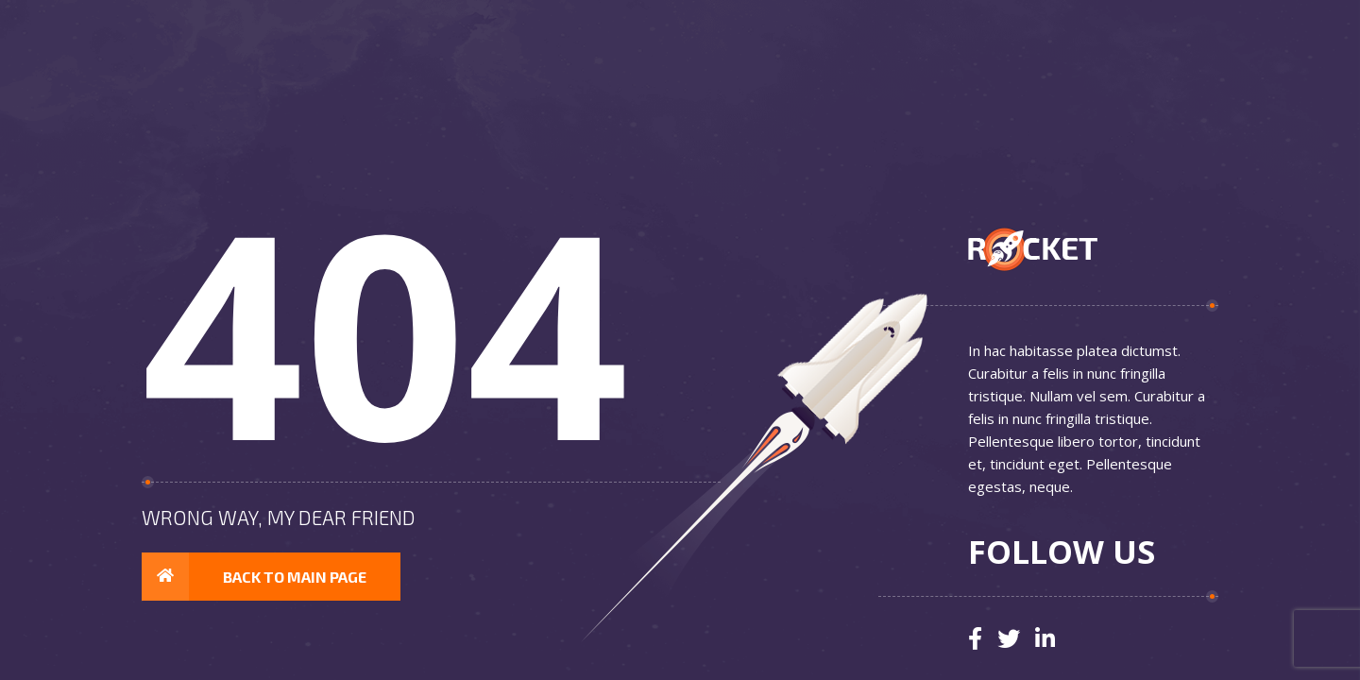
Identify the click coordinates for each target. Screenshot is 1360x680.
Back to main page (254, 577)
